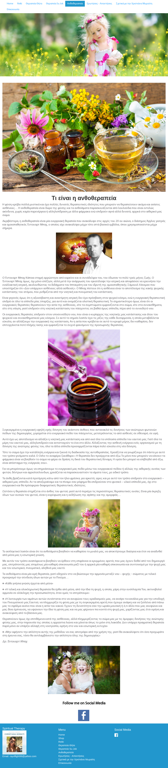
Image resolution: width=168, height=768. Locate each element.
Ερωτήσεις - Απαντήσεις (99, 3)
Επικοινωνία (13, 9)
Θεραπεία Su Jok (54, 3)
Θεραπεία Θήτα (34, 3)
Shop (61, 738)
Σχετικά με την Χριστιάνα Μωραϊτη (134, 3)
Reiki (19, 3)
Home (10, 3)
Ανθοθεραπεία (75, 3)
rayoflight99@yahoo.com (23, 756)
